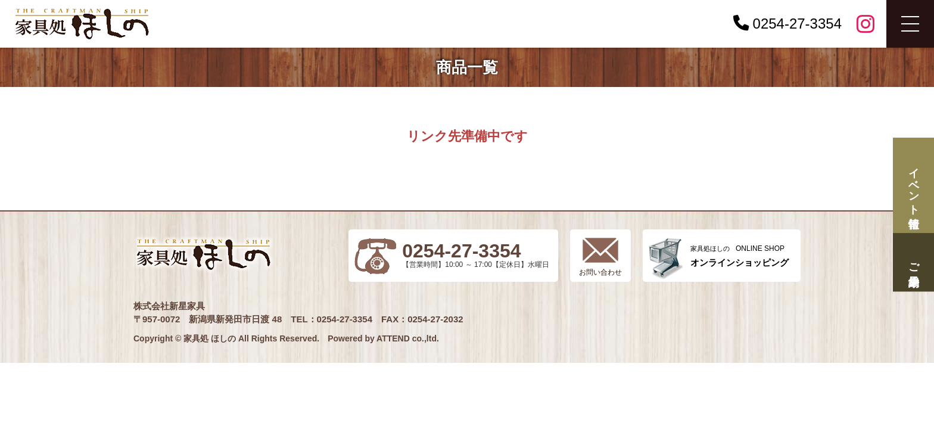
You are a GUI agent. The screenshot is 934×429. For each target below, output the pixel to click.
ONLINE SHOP (739, 256)
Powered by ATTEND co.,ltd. (383, 338)
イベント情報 (913, 185)
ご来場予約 (913, 262)
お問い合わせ (600, 272)
